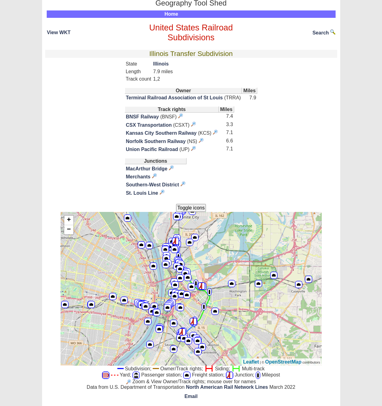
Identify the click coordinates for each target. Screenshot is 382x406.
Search (324, 32)
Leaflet (251, 361)
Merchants (138, 176)
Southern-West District (152, 184)
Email (191, 396)
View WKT (59, 32)
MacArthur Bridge (146, 168)
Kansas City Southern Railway (161, 133)
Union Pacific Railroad (152, 149)
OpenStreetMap (283, 361)
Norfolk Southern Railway (156, 141)
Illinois (161, 63)
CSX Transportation (148, 125)
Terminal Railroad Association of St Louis (174, 97)
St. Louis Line (142, 193)
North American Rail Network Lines (227, 387)
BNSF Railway (142, 116)
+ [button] (69, 220)
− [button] (69, 229)
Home (171, 14)
